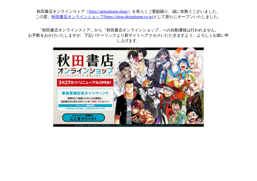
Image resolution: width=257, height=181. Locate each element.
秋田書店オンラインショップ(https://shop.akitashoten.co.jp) (102, 17)
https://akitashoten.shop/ (108, 11)
